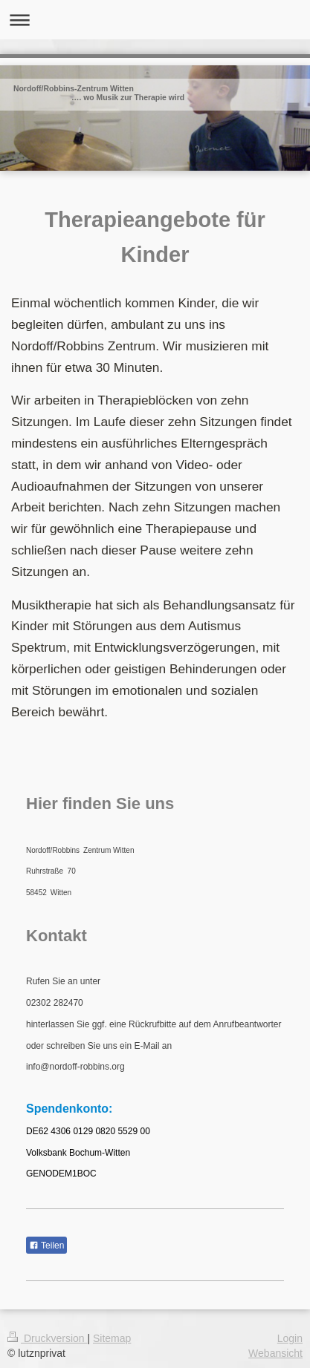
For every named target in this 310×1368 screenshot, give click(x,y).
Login (290, 1338)
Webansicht (275, 1353)
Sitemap (112, 1338)
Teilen (46, 1245)
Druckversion (47, 1338)
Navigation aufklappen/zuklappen (155, 20)
